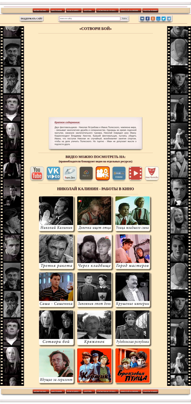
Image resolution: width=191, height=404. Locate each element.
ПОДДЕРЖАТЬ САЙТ (31, 18)
